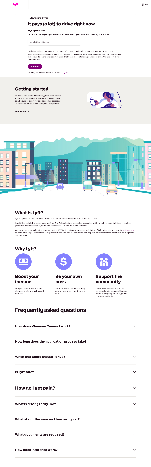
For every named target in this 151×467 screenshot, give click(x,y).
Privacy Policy (107, 51)
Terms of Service (66, 51)
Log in (64, 72)
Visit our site (128, 230)
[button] (16, 4)
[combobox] (145, 4)
